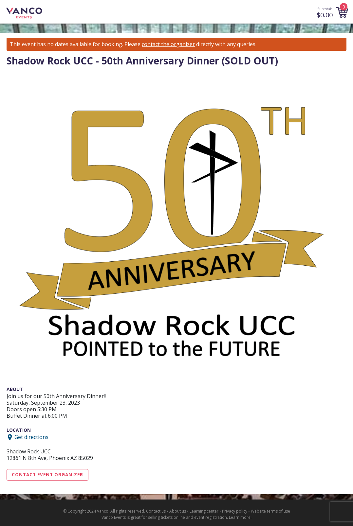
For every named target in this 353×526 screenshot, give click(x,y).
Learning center (204, 511)
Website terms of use (270, 511)
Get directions (31, 437)
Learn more (240, 517)
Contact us (156, 511)
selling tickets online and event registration (187, 517)
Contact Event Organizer (47, 475)
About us (177, 511)
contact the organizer (168, 44)
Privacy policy (234, 511)
